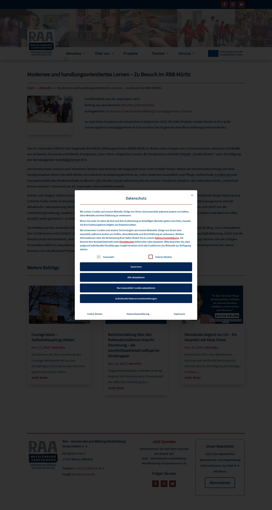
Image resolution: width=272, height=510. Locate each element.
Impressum (179, 306)
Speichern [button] (136, 259)
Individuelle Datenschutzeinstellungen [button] (136, 290)
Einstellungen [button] (126, 234)
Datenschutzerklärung (167, 230)
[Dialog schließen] (192, 187)
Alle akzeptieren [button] (136, 269)
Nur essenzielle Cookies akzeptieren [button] (136, 280)
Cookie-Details (94, 306)
